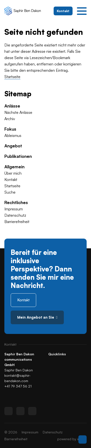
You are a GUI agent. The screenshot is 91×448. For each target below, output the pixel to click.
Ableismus (12, 135)
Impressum (13, 208)
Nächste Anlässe (18, 112)
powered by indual (72, 439)
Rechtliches (16, 202)
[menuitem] (45, 105)
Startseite (12, 76)
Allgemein (14, 166)
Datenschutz (15, 215)
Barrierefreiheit (16, 221)
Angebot (13, 145)
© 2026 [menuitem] (10, 432)
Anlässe (12, 105)
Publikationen (18, 156)
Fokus (10, 129)
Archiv (9, 118)
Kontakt (10, 179)
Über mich (13, 173)
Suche (10, 192)
